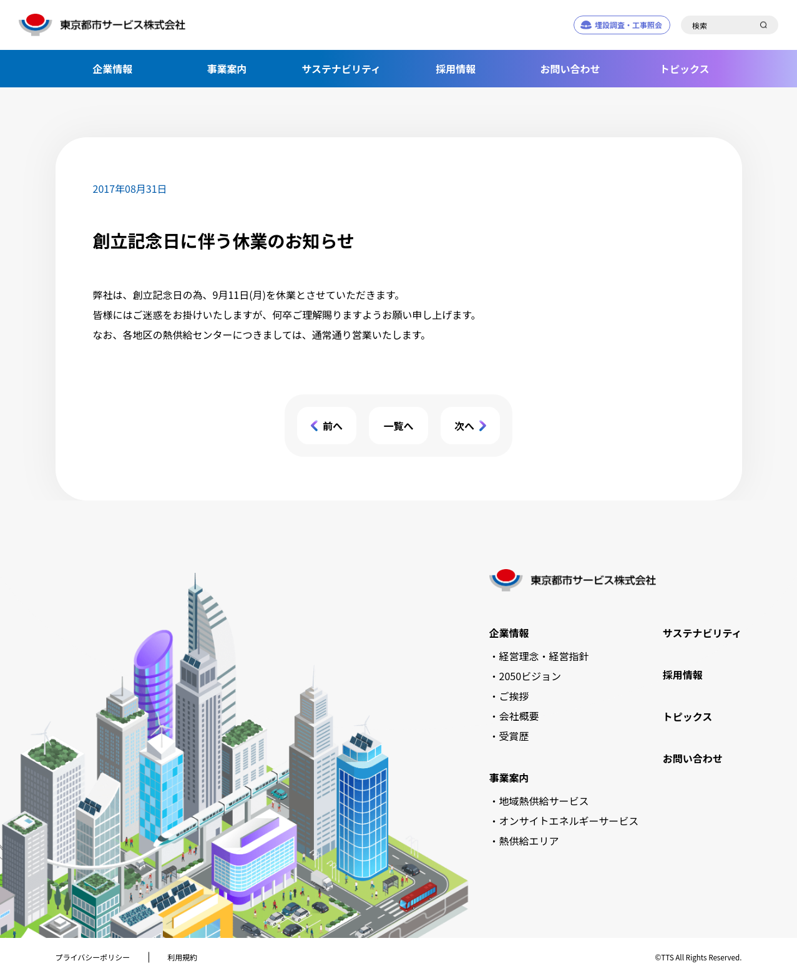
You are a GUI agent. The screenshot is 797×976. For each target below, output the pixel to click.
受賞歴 (514, 735)
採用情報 (456, 68)
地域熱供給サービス (544, 800)
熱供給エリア (529, 840)
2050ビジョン (530, 675)
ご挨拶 (514, 695)
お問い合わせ (570, 68)
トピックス (685, 68)
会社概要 (519, 715)
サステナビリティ (341, 68)
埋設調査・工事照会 (628, 24)
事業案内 (227, 68)
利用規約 (182, 957)
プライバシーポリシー (93, 957)
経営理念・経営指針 (544, 655)
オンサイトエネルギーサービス (569, 820)
